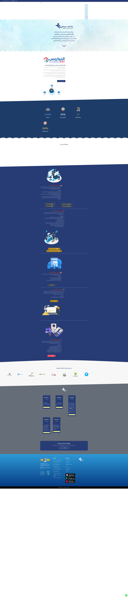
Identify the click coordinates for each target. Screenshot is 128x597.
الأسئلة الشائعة (67, 460)
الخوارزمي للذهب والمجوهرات (57, 290)
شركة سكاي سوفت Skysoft (69, 464)
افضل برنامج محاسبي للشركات (56, 469)
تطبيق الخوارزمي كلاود (64, 206)
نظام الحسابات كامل (47, 204)
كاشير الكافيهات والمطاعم (52, 248)
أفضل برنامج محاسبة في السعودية (57, 477)
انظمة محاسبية (67, 462)
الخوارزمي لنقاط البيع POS (58, 211)
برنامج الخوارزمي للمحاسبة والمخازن (57, 460)
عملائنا (66, 466)
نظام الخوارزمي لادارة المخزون (56, 467)
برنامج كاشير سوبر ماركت (56, 462)
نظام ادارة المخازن (48, 206)
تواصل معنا (67, 471)
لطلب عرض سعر (61, 81)
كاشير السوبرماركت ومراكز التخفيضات (52, 251)
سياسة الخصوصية (68, 467)
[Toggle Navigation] (41, 3)
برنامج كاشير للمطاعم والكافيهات (57, 473)
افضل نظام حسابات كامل (56, 471)
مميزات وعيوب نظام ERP (56, 466)
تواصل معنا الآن (64, 449)
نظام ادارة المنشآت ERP (64, 204)
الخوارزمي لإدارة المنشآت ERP (55, 185)
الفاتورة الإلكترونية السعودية (56, 464)
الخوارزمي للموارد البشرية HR (55, 272)
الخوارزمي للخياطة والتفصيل (55, 340)
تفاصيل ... (49, 285)
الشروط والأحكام (68, 469)
